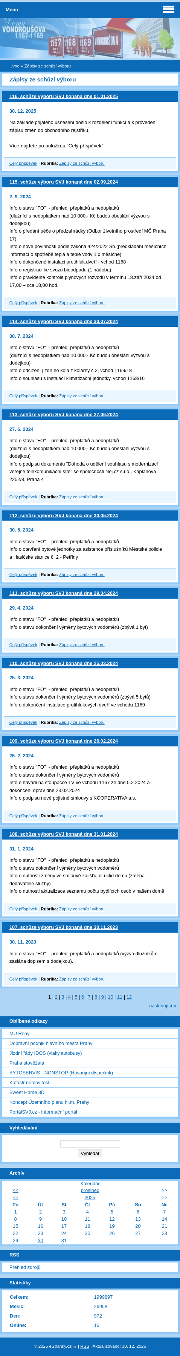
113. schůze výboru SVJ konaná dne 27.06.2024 (63, 414)
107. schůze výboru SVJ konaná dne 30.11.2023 (63, 927)
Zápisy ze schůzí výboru (82, 163)
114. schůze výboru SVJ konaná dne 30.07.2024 (63, 321)
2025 (90, 1197)
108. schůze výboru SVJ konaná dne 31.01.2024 (63, 834)
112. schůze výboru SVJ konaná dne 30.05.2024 (63, 515)
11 (119, 997)
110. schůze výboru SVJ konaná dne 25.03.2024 (63, 663)
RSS (84, 1346)
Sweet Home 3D (26, 1092)
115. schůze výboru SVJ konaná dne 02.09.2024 (63, 182)
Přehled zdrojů (25, 1267)
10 (110, 997)
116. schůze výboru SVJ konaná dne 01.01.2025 (63, 96)
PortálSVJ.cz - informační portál (43, 1112)
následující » (162, 1005)
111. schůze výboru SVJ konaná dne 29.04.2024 (63, 593)
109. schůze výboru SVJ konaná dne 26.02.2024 (63, 741)
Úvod (14, 66)
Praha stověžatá (26, 1063)
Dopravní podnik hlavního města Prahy (51, 1043)
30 (40, 1240)
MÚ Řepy (19, 1033)
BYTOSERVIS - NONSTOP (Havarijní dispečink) (61, 1073)
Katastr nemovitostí (30, 1082)
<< (15, 1190)
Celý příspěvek (23, 163)
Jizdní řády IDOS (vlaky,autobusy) (45, 1053)
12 (129, 997)
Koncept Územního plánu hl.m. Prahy (49, 1102)
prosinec (90, 1190)
